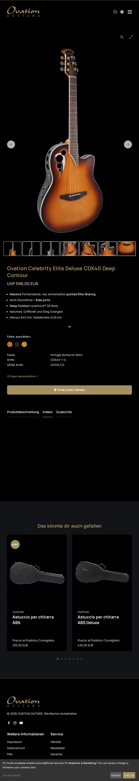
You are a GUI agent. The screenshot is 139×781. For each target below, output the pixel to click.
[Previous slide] (11, 144)
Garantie (56, 754)
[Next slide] (128, 144)
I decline (116, 775)
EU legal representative (21, 376)
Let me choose (11, 775)
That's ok (129, 775)
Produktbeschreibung (23, 412)
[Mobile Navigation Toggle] (130, 12)
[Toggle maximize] (131, 37)
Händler (55, 742)
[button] (69, 327)
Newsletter (57, 748)
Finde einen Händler (69, 390)
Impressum (14, 742)
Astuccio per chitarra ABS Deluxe (98, 619)
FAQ (9, 754)
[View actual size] (122, 37)
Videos (47, 412)
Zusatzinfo (64, 412)
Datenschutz (16, 748)
